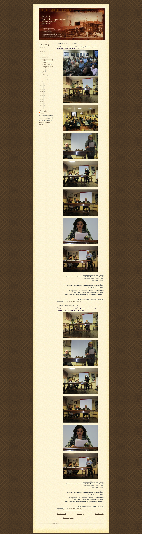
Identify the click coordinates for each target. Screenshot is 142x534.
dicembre (44, 81)
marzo (43, 70)
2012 (41, 53)
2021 (41, 99)
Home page (80, 514)
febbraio (44, 57)
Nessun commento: (77, 301)
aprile (43, 71)
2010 (41, 49)
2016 (41, 90)
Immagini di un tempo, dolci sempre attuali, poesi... (47, 60)
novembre (44, 80)
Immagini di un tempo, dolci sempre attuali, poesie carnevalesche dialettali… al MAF (77, 47)
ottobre (43, 77)
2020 (41, 98)
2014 (41, 85)
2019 (41, 95)
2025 (41, 108)
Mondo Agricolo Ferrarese (55, 9)
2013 (41, 84)
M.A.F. (43, 113)
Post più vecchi (99, 514)
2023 (41, 104)
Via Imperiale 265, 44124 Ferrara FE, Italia (72, 509)
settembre (44, 75)
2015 (41, 88)
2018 (41, 94)
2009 (41, 47)
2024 (41, 105)
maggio (44, 74)
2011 (41, 51)
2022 (41, 101)
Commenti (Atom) (68, 518)
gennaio (44, 55)
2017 (41, 91)
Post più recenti (61, 514)
